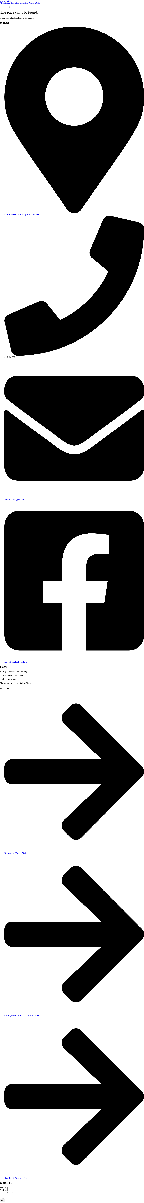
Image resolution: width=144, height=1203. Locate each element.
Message (3, 1200)
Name (2, 1188)
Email (2, 1190)
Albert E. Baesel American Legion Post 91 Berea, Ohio (20, 3)
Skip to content (5, 1)
